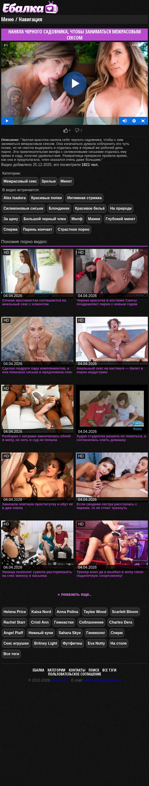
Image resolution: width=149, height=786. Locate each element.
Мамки (94, 219)
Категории (56, 670)
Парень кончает (37, 229)
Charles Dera (120, 622)
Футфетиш (72, 643)
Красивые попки (46, 198)
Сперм (117, 633)
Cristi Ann (40, 622)
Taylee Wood (95, 612)
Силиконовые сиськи (23, 208)
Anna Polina (67, 612)
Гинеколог (95, 633)
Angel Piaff (13, 633)
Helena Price (14, 612)
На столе (119, 643)
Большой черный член (45, 219)
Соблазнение (91, 622)
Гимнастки (63, 622)
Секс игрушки (16, 643)
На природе (121, 208)
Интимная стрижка (84, 198)
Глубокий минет (120, 219)
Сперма (10, 229)
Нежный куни (40, 633)
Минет (66, 181)
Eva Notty (96, 643)
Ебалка (38, 670)
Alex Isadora (14, 198)
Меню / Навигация (21, 19)
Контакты (77, 670)
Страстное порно (73, 229)
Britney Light (45, 643)
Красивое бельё (90, 208)
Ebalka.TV (59, 680)
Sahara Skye (70, 633)
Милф (77, 219)
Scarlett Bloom (125, 612)
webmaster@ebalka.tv (102, 680)
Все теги (11, 654)
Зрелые (49, 181)
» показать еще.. (74, 594)
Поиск (94, 670)
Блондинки (59, 208)
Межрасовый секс (20, 181)
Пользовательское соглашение (74, 674)
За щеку (10, 219)
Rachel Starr (14, 622)
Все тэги (109, 670)
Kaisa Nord (41, 612)
